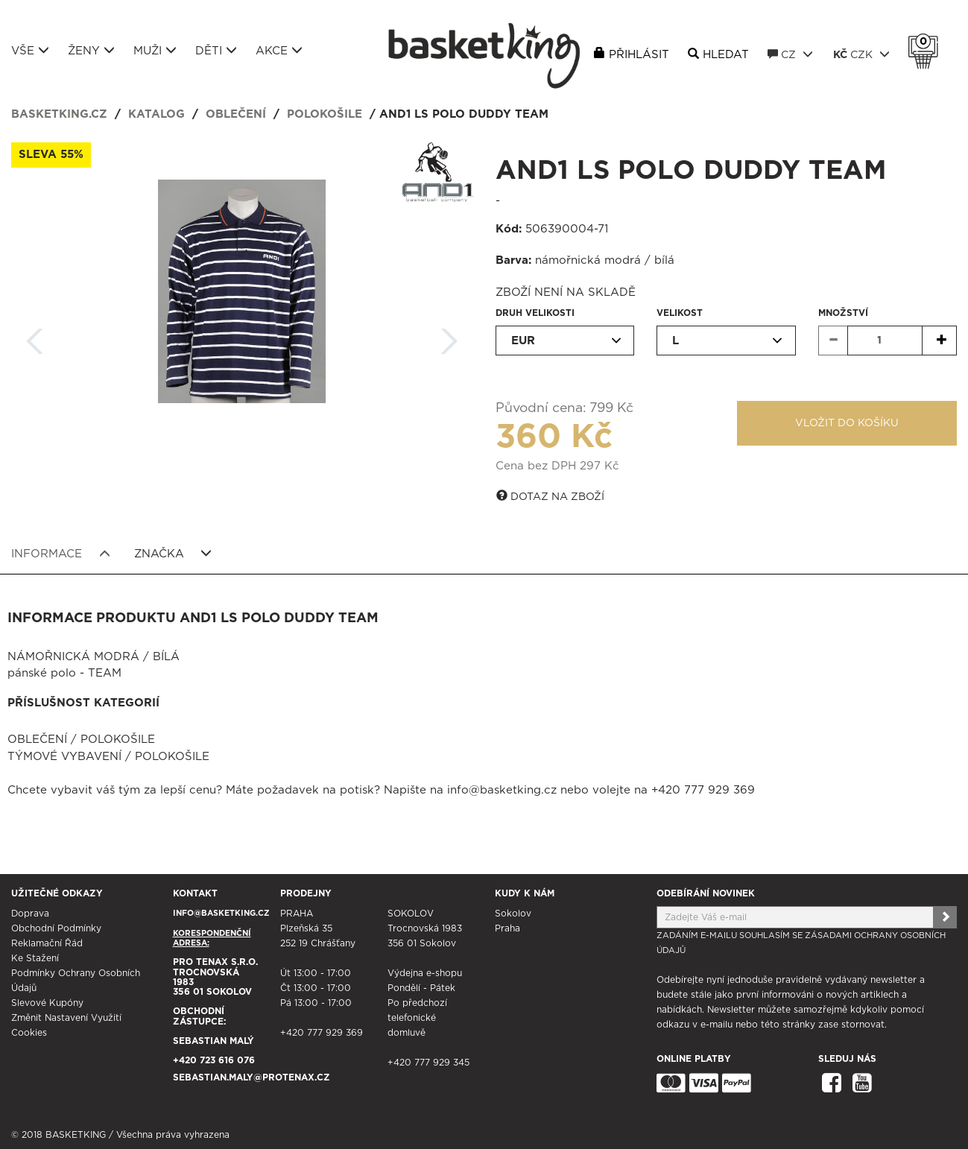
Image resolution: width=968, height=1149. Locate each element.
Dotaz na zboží (550, 496)
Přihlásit (639, 54)
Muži (155, 51)
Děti (216, 51)
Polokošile (324, 114)
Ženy (91, 51)
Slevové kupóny (47, 1002)
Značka (173, 554)
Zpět (35, 336)
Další (449, 336)
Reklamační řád (47, 943)
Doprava (30, 913)
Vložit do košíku (847, 423)
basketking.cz (59, 114)
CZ (790, 54)
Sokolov (513, 913)
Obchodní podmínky (56, 928)
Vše (30, 51)
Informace (60, 554)
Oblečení (236, 114)
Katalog (156, 114)
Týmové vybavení (64, 756)
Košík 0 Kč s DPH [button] (927, 41)
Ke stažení (35, 958)
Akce (279, 51)
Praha (507, 928)
